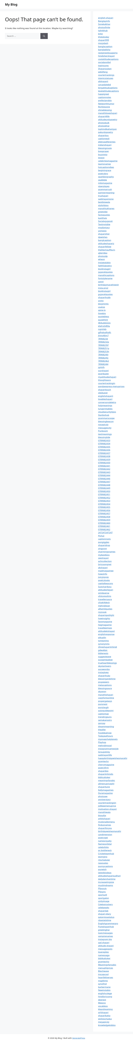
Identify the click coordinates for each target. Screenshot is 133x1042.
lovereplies (103, 952)
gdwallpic (103, 650)
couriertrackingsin (107, 802)
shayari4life (104, 116)
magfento (103, 980)
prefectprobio (105, 100)
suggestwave (104, 656)
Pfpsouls (102, 888)
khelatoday (103, 36)
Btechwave (103, 971)
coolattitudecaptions (108, 59)
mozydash (103, 43)
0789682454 (104, 504)
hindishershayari (106, 55)
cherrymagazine (106, 764)
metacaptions (105, 685)
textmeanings (105, 434)
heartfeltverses (105, 977)
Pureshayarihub (106, 926)
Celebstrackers (105, 904)
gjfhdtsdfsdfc (104, 332)
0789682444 (104, 475)
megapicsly (103, 1021)
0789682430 (104, 462)
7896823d (103, 338)
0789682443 (104, 472)
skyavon (102, 691)
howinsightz (104, 618)
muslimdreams (105, 885)
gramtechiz (103, 961)
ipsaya (101, 157)
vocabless (103, 1006)
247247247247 (105, 532)
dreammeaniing (106, 726)
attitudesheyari (105, 589)
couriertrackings (106, 75)
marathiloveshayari (107, 113)
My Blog (11, 4)
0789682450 (104, 491)
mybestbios (104, 554)
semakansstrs (105, 720)
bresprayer (103, 151)
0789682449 (104, 488)
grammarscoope (106, 418)
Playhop (102, 742)
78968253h (103, 351)
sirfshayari (103, 1012)
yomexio (102, 230)
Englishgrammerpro (108, 923)
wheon (101, 259)
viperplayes (103, 186)
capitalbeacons (105, 583)
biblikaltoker (104, 958)
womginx (102, 856)
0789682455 (104, 507)
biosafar (102, 815)
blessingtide (104, 437)
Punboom (103, 430)
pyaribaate (103, 373)
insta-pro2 (103, 287)
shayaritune (104, 786)
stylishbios (103, 205)
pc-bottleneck (105, 850)
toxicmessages (105, 932)
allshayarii (103, 81)
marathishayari (105, 694)
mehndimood (105, 745)
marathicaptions (106, 275)
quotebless (103, 316)
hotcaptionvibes (106, 167)
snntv (101, 300)
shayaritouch (104, 389)
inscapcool (103, 974)
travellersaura (105, 599)
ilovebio (102, 313)
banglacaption (105, 46)
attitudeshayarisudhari (109, 875)
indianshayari (105, 144)
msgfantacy (104, 227)
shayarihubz (104, 675)
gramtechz (103, 761)
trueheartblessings (107, 662)
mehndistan (104, 605)
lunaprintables (105, 408)
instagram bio (105, 939)
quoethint (103, 319)
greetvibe (103, 211)
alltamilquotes (105, 608)
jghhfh (101, 367)
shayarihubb (104, 297)
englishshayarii (105, 396)
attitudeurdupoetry (107, 119)
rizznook (102, 612)
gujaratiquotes (105, 272)
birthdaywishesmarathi (109, 831)
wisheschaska (105, 1018)
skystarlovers (104, 666)
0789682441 (104, 465)
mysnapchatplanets (108, 739)
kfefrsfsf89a (104, 326)
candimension (105, 834)
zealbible (102, 179)
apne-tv (102, 310)
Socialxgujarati (105, 221)
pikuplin (102, 637)
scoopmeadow (105, 659)
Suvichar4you (104, 586)
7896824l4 (103, 364)
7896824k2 (103, 361)
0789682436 (104, 449)
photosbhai (103, 125)
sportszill (102, 894)
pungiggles (103, 542)
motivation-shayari (107, 809)
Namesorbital (105, 843)
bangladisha (104, 49)
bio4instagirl (104, 268)
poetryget (103, 837)
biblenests (103, 653)
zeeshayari (103, 558)
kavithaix (102, 218)
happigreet (103, 94)
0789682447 (104, 481)
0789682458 (104, 516)
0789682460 (104, 523)
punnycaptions (105, 866)
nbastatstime (104, 920)
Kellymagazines (106, 790)
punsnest (102, 704)
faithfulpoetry (105, 265)
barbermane (104, 987)
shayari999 (103, 40)
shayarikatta (104, 1015)
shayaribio (103, 770)
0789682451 (104, 494)
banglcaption (104, 240)
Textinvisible (104, 224)
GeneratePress (78, 1038)
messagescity (104, 427)
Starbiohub (103, 415)
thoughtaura (104, 380)
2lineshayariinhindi (107, 646)
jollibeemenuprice (107, 805)
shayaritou (103, 135)
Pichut (101, 535)
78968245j (103, 357)
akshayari (103, 567)
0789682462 (104, 529)
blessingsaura (105, 688)
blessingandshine (107, 678)
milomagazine (105, 183)
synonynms (103, 643)
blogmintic (103, 303)
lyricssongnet (104, 564)
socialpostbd (104, 62)
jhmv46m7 (103, 335)
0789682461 (104, 526)
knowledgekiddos (107, 1025)
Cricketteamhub (106, 853)
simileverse (103, 593)
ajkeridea (102, 252)
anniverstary (104, 799)
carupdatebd (104, 84)
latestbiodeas (104, 872)
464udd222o (104, 322)
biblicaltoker (104, 777)
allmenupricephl (106, 783)
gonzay (101, 723)
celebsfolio (103, 847)
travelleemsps (105, 627)
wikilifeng (103, 71)
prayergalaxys (105, 701)
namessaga (103, 955)
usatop (101, 307)
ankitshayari (104, 818)
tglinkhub (103, 30)
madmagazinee (105, 570)
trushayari (103, 195)
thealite (102, 729)
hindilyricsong (105, 996)
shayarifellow (104, 246)
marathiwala (104, 812)
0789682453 (104, 500)
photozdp (103, 256)
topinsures (103, 65)
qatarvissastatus (106, 917)
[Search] (44, 36)
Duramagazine (105, 793)
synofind (102, 983)
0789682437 (104, 453)
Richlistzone (104, 106)
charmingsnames (106, 551)
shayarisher (104, 233)
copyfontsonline (106, 697)
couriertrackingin (106, 383)
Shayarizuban (105, 68)
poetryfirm (103, 767)
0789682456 (104, 510)
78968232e (103, 341)
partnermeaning (106, 192)
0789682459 (104, 519)
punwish (102, 869)
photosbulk (103, 122)
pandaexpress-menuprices (111, 386)
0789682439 (104, 459)
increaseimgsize (106, 882)
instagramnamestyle (108, 748)
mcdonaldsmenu (106, 821)
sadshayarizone (106, 199)
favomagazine (105, 621)
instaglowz (103, 672)
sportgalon (103, 898)
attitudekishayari (106, 631)
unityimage (103, 901)
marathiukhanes (106, 208)
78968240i (103, 354)
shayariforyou (105, 828)
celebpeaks (103, 907)
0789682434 (104, 443)
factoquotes (104, 214)
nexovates (103, 863)
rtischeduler (104, 859)
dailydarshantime (106, 879)
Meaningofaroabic (107, 964)
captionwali (103, 138)
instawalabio (104, 262)
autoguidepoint (106, 710)
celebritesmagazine (107, 160)
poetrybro (103, 173)
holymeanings (105, 405)
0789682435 (104, 446)
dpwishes (102, 237)
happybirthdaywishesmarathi (112, 758)
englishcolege (105, 993)
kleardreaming (105, 1009)
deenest (102, 999)
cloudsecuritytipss (107, 411)
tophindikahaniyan (107, 129)
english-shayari (105, 17)
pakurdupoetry (105, 132)
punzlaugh (103, 707)
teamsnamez (104, 163)
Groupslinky (104, 751)
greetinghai (104, 929)
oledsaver (103, 392)
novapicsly (103, 424)
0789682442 (104, 469)
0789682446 (104, 478)
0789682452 (104, 497)
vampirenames (105, 936)
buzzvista (102, 154)
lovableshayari (105, 399)
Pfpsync (102, 891)
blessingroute (105, 148)
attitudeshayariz (106, 243)
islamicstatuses (105, 78)
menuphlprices (105, 967)
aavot (101, 281)
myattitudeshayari (107, 376)
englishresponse (106, 634)
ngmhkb (102, 329)
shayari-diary (104, 913)
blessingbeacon (106, 421)
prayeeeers (103, 682)
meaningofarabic (106, 780)
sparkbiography (106, 176)
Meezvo (102, 1002)
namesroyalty (105, 840)
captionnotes (104, 97)
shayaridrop (104, 545)
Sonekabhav (104, 24)
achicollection (105, 561)
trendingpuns (105, 716)
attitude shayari (106, 945)
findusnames (104, 824)
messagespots (105, 948)
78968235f (103, 345)
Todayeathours (105, 735)
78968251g (103, 348)
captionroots (104, 538)
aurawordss (104, 669)
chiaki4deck (104, 602)
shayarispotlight (106, 615)
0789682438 (104, 456)
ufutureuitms (104, 596)
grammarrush (105, 189)
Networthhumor (106, 103)
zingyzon (102, 548)
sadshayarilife (105, 755)
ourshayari (103, 370)
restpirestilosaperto (108, 52)
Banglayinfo (104, 21)
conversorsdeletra (107, 402)
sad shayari (103, 942)
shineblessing (105, 110)
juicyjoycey (103, 577)
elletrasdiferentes (106, 141)
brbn (100, 33)
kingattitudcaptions (107, 87)
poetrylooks (104, 580)
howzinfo (102, 573)
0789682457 (104, 513)
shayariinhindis (105, 774)
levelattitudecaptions (108, 90)
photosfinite (104, 27)
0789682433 (104, 440)
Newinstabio (104, 990)
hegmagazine (105, 624)
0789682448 (104, 484)
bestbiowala (104, 202)
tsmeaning (103, 640)
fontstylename (105, 278)
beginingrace (104, 170)
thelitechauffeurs (106, 249)
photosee (102, 796)
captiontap (103, 713)
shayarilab (103, 910)
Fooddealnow (105, 732)
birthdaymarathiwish (108, 284)
